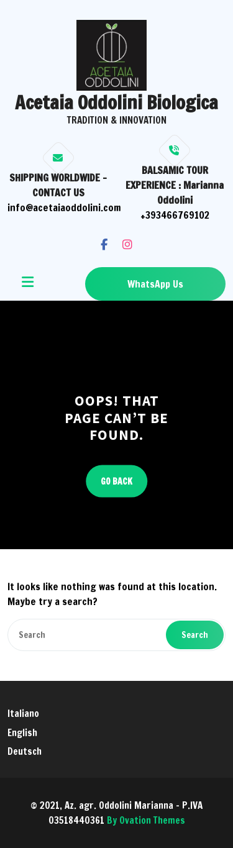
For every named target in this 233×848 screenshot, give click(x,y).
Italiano (23, 713)
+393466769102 (174, 215)
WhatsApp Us (155, 284)
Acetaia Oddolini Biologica (116, 102)
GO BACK (116, 481)
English (22, 732)
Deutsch (24, 751)
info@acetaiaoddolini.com (64, 207)
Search (194, 635)
